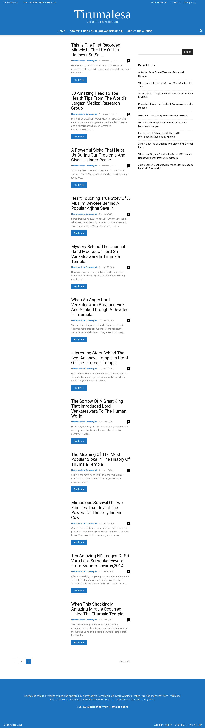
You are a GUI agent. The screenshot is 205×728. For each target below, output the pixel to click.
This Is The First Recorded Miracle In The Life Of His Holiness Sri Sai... (95, 50)
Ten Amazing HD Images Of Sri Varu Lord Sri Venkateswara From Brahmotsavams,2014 (100, 560)
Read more (79, 80)
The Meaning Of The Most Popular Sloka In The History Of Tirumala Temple (100, 459)
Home (61, 31)
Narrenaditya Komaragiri (84, 60)
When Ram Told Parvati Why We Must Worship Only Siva (165, 85)
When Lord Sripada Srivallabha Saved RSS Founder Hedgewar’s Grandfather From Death (165, 156)
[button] (201, 31)
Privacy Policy (190, 2)
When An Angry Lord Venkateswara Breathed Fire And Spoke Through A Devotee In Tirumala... (99, 307)
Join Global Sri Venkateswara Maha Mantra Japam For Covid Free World (165, 167)
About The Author (159, 2)
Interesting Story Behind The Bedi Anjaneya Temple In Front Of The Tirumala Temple (99, 358)
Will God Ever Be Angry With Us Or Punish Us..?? (163, 115)
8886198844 (12, 2)
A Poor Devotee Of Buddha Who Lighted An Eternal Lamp (165, 145)
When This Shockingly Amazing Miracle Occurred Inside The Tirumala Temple (97, 609)
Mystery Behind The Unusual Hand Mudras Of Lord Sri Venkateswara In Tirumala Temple (98, 254)
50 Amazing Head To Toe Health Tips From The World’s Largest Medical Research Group (99, 101)
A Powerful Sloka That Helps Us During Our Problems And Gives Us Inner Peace (98, 155)
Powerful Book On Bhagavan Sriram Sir (96, 31)
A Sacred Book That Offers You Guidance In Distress (161, 74)
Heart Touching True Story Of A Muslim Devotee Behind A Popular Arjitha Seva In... (100, 203)
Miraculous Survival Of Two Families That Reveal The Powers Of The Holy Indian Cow (97, 510)
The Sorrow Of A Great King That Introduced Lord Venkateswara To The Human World (98, 409)
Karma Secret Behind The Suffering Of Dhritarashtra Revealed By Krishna (159, 135)
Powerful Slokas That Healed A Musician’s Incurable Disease (165, 106)
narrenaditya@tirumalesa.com (43, 2)
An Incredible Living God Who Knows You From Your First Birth (165, 95)
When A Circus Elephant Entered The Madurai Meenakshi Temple (162, 124)
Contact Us (175, 2)
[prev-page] (14, 661)
